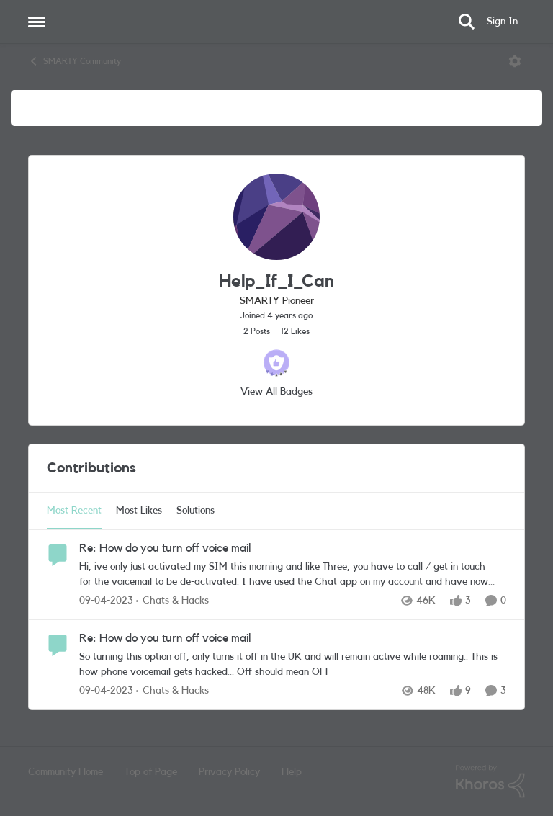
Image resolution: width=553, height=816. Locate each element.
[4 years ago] (106, 601)
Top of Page (151, 772)
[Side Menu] (37, 21)
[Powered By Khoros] (490, 781)
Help (292, 772)
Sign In (502, 22)
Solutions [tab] (195, 511)
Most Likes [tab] (139, 511)
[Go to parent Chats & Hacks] (172, 601)
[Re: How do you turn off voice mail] (289, 575)
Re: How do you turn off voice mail (165, 548)
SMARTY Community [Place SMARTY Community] (74, 61)
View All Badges (276, 392)
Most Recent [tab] (74, 511)
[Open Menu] (515, 61)
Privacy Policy (229, 772)
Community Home (65, 772)
